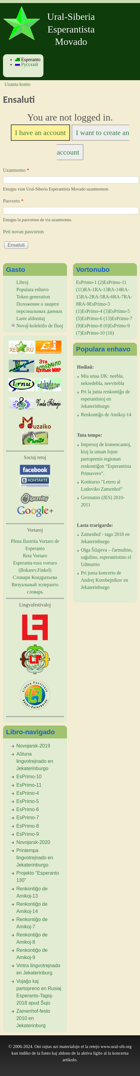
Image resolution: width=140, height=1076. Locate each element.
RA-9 (83, 304)
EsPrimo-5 (27, 801)
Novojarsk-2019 (33, 745)
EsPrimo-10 (29, 776)
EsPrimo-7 (27, 817)
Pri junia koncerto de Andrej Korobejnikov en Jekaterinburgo (104, 580)
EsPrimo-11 (29, 785)
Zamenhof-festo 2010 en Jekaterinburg (33, 1018)
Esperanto (27, 59)
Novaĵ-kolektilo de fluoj (39, 325)
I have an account (40, 133)
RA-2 (86, 296)
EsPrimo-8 (27, 826)
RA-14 (114, 289)
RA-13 (101, 289)
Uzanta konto (17, 84)
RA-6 (107, 296)
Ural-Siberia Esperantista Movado (71, 29)
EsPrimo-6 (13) (97, 318)
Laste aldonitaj (30, 318)
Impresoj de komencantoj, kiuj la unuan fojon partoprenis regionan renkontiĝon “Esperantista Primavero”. (106, 459)
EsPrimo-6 (27, 809)
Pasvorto (13, 200)
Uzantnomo (16, 170)
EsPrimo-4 (27, 793)
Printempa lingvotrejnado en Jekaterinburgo (34, 857)
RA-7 (118, 296)
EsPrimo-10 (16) (98, 332)
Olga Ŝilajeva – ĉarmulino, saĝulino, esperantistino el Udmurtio (107, 557)
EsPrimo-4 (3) (95, 311)
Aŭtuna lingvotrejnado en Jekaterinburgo (34, 761)
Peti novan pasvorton (23, 231)
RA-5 (97, 296)
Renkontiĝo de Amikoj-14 (106, 414)
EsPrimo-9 (27, 834)
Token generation (33, 296)
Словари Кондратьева (35, 577)
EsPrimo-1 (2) (89, 282)
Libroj (22, 282)
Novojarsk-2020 (33, 842)
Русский (26, 64)
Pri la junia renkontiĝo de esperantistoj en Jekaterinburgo (105, 399)
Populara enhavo (32, 289)
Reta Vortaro (35, 555)
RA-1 (89, 289)
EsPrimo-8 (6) (95, 325)
